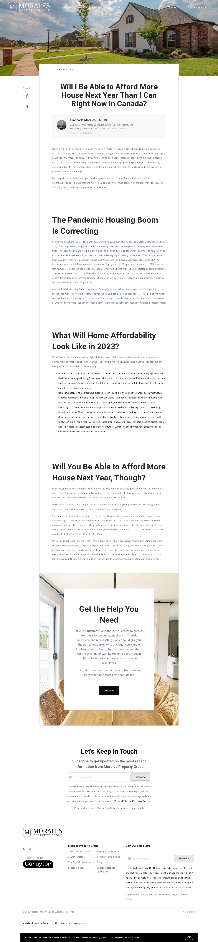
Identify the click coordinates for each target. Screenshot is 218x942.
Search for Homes (77, 856)
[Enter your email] (101, 777)
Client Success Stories (79, 851)
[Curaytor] (38, 866)
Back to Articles (66, 69)
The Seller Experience (108, 851)
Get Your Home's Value (108, 856)
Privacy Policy (188, 911)
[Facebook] (24, 849)
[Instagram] (30, 849)
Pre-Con (117, 7)
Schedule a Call (76, 867)
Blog (99, 862)
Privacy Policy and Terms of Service (132, 801)
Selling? (68, 7)
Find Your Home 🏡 (93, 7)
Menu (171, 7)
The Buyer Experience (79, 862)
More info (144, 937)
